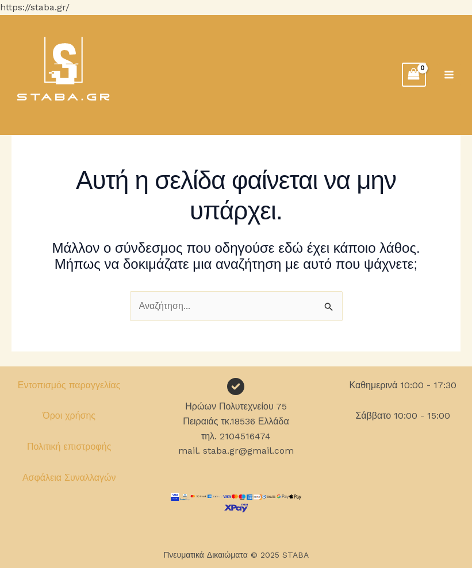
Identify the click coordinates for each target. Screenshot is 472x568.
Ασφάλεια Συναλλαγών (69, 477)
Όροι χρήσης (69, 415)
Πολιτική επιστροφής (69, 446)
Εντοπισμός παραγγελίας (69, 385)
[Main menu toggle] (449, 74)
